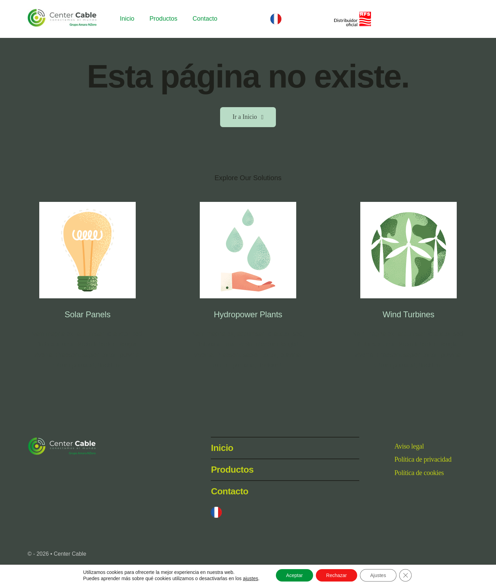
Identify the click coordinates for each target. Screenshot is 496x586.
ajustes (250, 578)
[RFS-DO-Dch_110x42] (352, 14)
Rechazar (336, 575)
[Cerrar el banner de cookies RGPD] (405, 575)
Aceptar (294, 575)
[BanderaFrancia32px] (275, 16)
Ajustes (378, 575)
